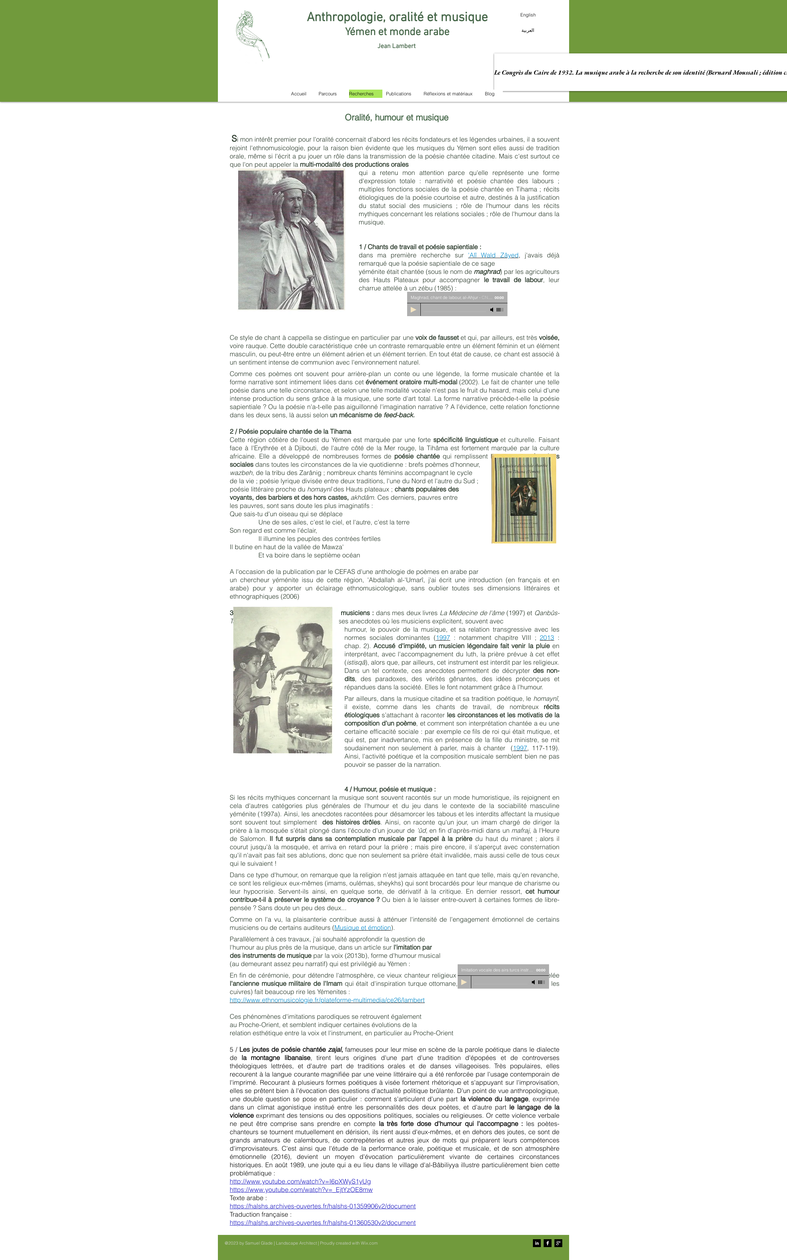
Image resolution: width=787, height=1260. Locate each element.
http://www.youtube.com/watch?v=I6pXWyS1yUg (300, 1181)
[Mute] (534, 982)
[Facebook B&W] (548, 1243)
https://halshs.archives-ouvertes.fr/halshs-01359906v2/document (323, 1206)
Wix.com (369, 1243)
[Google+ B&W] (558, 1243)
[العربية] (528, 30)
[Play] (464, 982)
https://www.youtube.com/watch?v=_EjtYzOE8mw (301, 1189)
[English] (528, 14)
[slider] (541, 982)
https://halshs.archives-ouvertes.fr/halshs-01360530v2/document (323, 1222)
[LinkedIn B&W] (537, 1243)
